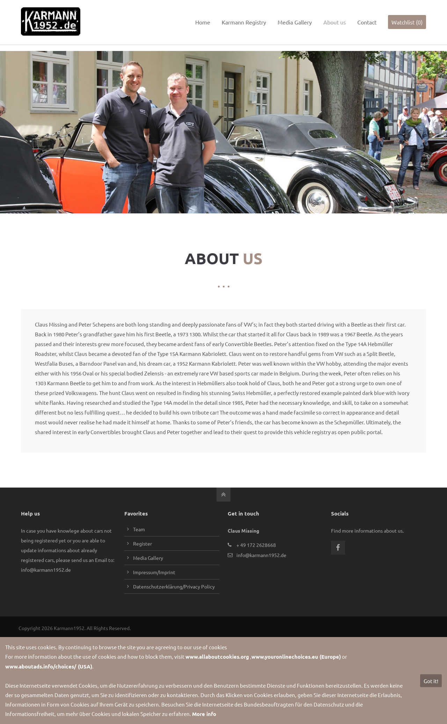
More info (204, 713)
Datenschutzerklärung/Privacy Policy (174, 583)
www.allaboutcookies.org (217, 656)
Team (139, 526)
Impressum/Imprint (154, 569)
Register (142, 540)
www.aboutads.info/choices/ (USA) (48, 666)
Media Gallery (148, 555)
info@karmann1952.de (53, 6)
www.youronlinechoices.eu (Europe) (296, 656)
